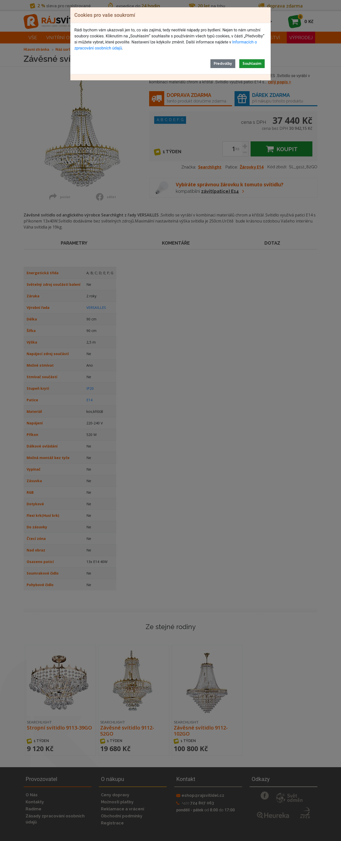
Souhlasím (252, 64)
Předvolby (223, 64)
